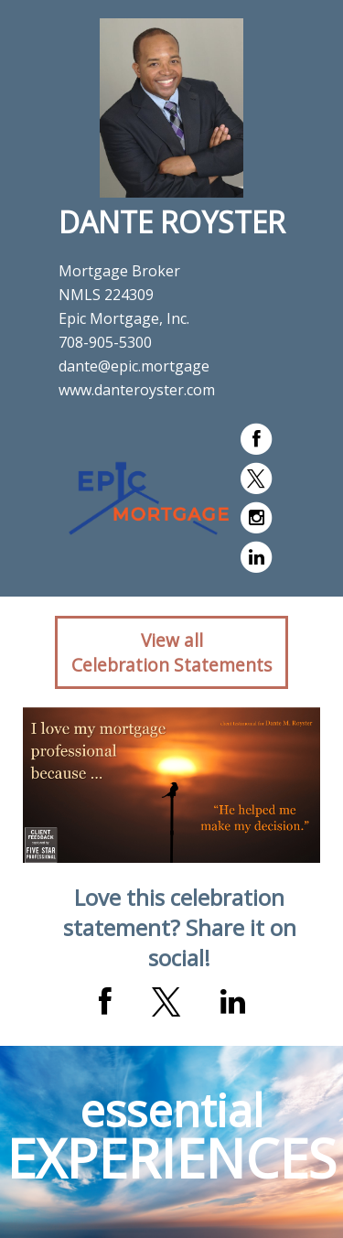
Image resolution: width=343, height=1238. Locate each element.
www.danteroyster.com (137, 390)
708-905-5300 (105, 342)
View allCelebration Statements (171, 652)
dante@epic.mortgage (134, 366)
